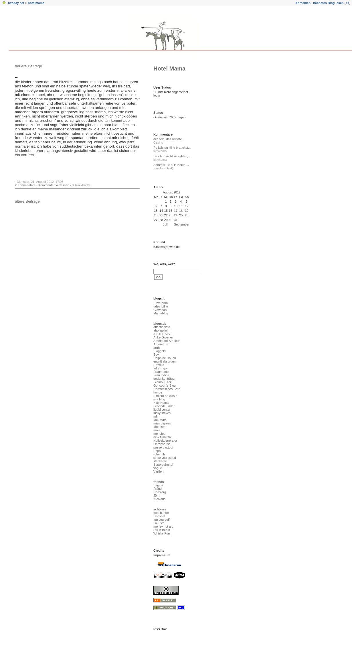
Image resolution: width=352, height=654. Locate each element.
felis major (160, 368)
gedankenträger (164, 378)
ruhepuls (159, 454)
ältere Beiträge (27, 201)
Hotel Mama (169, 68)
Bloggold (159, 351)
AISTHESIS (161, 334)
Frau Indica (161, 375)
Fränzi (157, 488)
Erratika (158, 365)
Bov (156, 354)
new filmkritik (162, 437)
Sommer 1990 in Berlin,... (171, 165)
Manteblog (160, 313)
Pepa (157, 451)
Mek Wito (160, 420)
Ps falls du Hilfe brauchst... (172, 147)
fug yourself (161, 519)
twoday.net (16, 3)
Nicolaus (159, 499)
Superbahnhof (163, 464)
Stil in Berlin (161, 530)
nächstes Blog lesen (328, 3)
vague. (158, 468)
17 (175, 210)
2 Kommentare (25, 185)
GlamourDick (162, 382)
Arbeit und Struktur (166, 340)
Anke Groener (163, 337)
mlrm (156, 416)
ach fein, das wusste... (169, 139)
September (181, 224)
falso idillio (160, 306)
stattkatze (160, 461)
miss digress (162, 423)
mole (156, 430)
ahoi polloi (160, 330)
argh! (157, 347)
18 (181, 210)
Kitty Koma (161, 402)
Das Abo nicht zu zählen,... (172, 156)
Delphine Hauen (164, 358)
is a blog (159, 399)
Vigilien (158, 471)
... (16, 76)
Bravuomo (160, 303)
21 (161, 215)
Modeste (159, 426)
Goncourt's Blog (164, 385)
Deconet (159, 516)
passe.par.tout (163, 447)
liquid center (161, 409)
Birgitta (158, 485)
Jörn (156, 495)
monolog (159, 433)
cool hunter (161, 512)
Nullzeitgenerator (165, 440)
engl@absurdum (165, 361)
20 (155, 215)
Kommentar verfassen (53, 185)
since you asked (164, 457)
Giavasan (160, 310)
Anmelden (303, 3)
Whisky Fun (161, 533)
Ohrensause (162, 444)
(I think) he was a (165, 396)
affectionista (161, 327)
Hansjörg (159, 492)
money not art (163, 526)
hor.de (157, 392)
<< (347, 3)
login (156, 95)
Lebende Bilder (164, 406)
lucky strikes (162, 413)
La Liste (159, 523)
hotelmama (36, 3)
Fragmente (161, 371)
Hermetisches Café (166, 389)
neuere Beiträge (28, 66)
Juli (165, 224)
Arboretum (160, 344)
